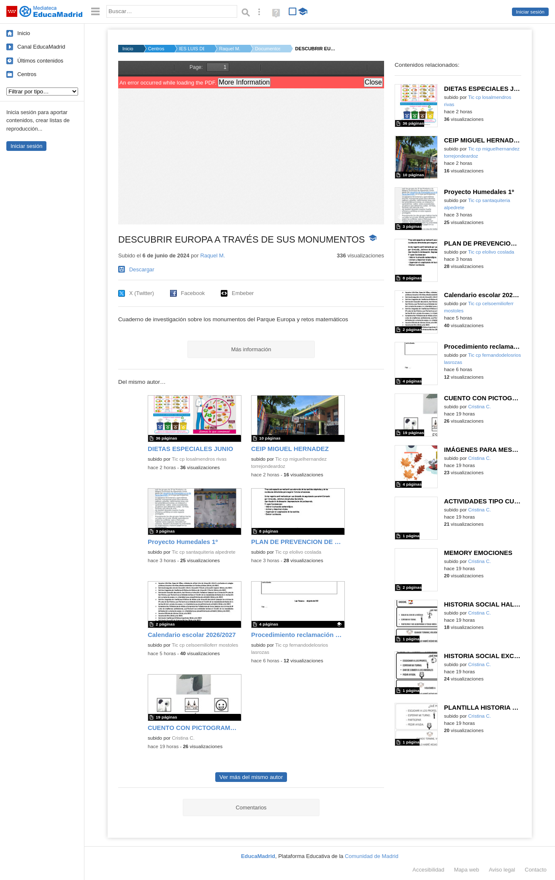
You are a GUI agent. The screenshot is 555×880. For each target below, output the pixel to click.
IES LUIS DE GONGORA (191, 48)
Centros (26, 74)
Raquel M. (229, 48)
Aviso (502, 869)
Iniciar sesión (530, 11)
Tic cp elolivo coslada (298, 552)
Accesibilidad (428, 869)
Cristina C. (183, 738)
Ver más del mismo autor (251, 777)
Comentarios (251, 807)
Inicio (23, 33)
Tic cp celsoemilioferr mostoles (205, 645)
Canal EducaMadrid (41, 47)
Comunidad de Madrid (371, 856)
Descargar (141, 269)
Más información (251, 349)
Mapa (466, 869)
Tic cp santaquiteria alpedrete (204, 552)
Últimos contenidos (40, 60)
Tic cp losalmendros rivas (199, 459)
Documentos (267, 48)
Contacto (536, 869)
